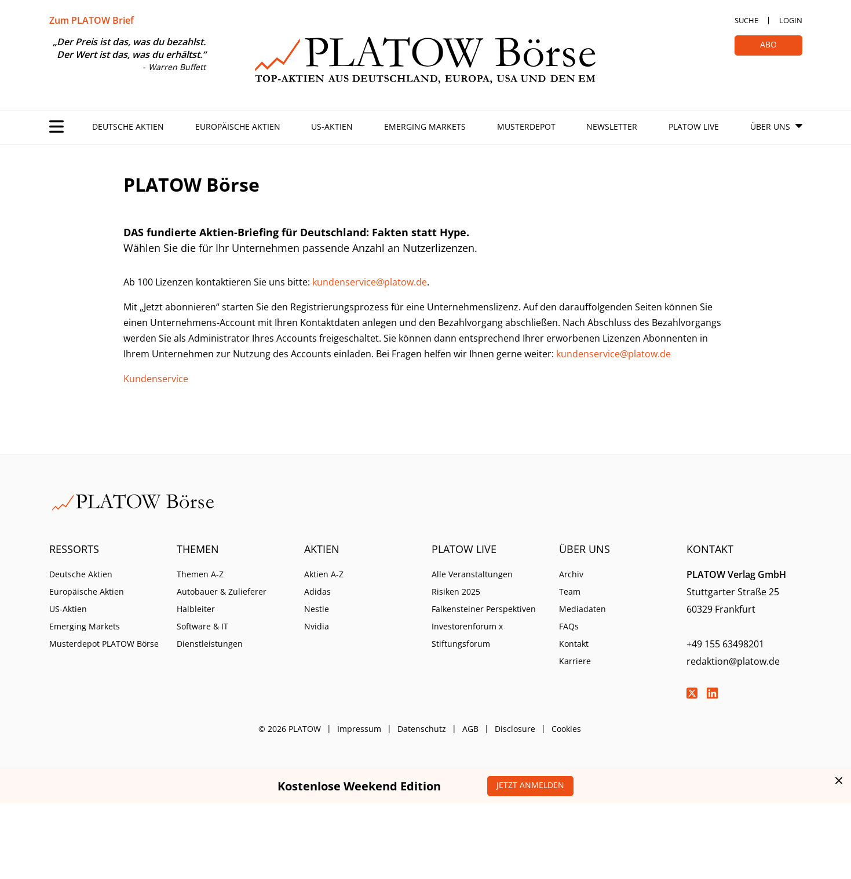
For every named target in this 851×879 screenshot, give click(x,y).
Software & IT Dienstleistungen (210, 635)
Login (790, 20)
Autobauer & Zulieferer (221, 591)
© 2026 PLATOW (289, 728)
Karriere (575, 660)
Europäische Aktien (237, 126)
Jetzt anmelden (530, 784)
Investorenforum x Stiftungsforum (467, 635)
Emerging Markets (425, 126)
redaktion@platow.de (733, 661)
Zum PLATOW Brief (91, 20)
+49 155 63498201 (725, 644)
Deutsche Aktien (128, 126)
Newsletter (611, 126)
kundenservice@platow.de (369, 282)
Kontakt (574, 643)
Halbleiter (196, 608)
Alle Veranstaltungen (472, 574)
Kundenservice (155, 378)
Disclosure (515, 728)
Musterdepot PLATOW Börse (104, 643)
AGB (470, 728)
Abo (768, 44)
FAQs (569, 626)
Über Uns (770, 126)
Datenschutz (421, 728)
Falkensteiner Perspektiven (484, 608)
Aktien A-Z (324, 574)
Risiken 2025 (456, 591)
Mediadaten (582, 608)
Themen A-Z (200, 574)
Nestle (316, 608)
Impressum (359, 728)
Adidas (317, 591)
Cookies (566, 728)
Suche (746, 20)
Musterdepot (526, 126)
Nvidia (316, 626)
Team (569, 591)
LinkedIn (712, 693)
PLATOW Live (694, 126)
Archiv (571, 574)
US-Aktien (332, 126)
